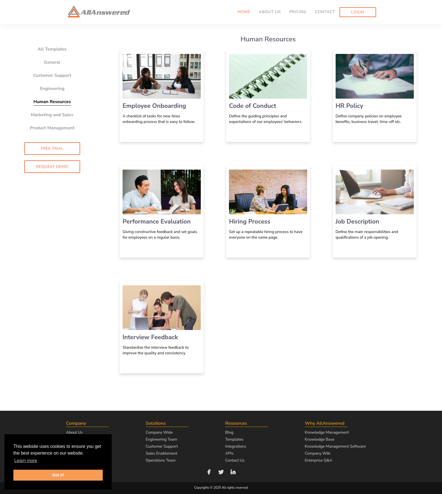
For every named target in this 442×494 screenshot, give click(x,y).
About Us (74, 432)
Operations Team (161, 460)
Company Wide (159, 432)
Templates (234, 439)
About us (270, 12)
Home (244, 12)
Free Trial (52, 148)
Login (357, 12)
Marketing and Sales (52, 115)
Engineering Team (161, 439)
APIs (229, 453)
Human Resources (52, 102)
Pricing (298, 12)
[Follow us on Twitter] (221, 471)
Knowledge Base (320, 439)
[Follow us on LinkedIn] (233, 471)
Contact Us (235, 460)
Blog (229, 432)
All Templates (52, 49)
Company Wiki (318, 453)
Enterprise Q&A (318, 460)
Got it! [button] (58, 475)
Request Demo (52, 166)
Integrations (235, 446)
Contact (325, 12)
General (52, 62)
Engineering (52, 89)
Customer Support (52, 75)
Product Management (52, 128)
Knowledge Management (327, 432)
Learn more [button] (25, 460)
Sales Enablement (161, 453)
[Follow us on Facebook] (209, 471)
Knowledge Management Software (335, 446)
